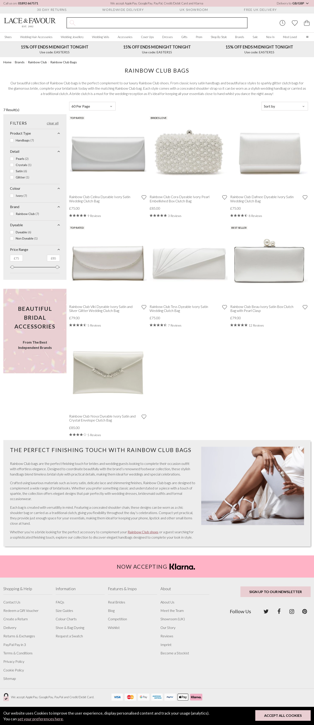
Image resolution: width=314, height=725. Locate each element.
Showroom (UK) (172, 619)
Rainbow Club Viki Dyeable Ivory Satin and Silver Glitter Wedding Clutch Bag (101, 309)
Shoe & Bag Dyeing (70, 628)
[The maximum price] (53, 258)
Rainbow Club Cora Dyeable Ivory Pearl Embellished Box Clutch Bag (179, 199)
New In (270, 37)
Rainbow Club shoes (143, 532)
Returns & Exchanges (19, 636)
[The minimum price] (16, 258)
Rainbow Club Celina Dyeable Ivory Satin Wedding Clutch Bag (99, 199)
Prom (199, 37)
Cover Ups (147, 37)
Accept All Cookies (283, 715)
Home (7, 62)
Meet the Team (172, 611)
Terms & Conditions (18, 653)
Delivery (9, 628)
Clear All (53, 123)
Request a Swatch (69, 636)
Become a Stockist (174, 653)
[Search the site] (162, 23)
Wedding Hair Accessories (36, 37)
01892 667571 (28, 3)
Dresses (167, 37)
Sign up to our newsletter (275, 592)
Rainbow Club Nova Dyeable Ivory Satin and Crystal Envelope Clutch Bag (102, 418)
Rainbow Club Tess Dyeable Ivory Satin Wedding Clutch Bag (179, 309)
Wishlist (114, 628)
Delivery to (293, 3)
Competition (117, 619)
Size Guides (64, 611)
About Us (167, 602)
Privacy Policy (13, 661)
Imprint (166, 645)
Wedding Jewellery (72, 37)
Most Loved (290, 37)
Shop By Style (219, 37)
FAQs (60, 602)
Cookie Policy (13, 670)
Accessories (125, 37)
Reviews (166, 636)
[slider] (12, 267)
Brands (239, 37)
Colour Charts (66, 619)
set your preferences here (40, 718)
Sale (255, 37)
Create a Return (15, 619)
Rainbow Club (37, 62)
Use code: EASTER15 (54, 49)
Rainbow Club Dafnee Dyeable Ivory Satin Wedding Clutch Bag (262, 199)
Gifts (184, 37)
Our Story (168, 628)
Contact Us (11, 602)
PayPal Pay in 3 (14, 645)
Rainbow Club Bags (63, 62)
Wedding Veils (100, 37)
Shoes (8, 37)
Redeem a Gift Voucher (21, 611)
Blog (111, 611)
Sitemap (9, 679)
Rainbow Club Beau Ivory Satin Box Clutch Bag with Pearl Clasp (261, 309)
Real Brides (116, 602)
